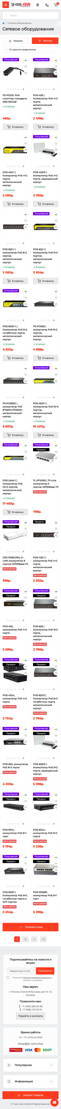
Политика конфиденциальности (37, 978)
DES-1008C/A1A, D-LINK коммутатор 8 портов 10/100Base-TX (15, 560)
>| (43, 939)
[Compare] (25, 72)
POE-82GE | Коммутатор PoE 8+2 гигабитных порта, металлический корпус (45, 702)
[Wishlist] (25, 66)
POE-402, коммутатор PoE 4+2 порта (15, 629)
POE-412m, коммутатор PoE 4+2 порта (15, 698)
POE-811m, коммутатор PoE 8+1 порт (14, 833)
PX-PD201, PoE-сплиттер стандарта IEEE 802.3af (15, 98)
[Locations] (37, 4)
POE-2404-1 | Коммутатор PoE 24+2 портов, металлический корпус (12, 487)
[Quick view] (25, 60)
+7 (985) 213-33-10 (32, 1009)
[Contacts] (47, 4)
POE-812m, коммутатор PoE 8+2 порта (45, 833)
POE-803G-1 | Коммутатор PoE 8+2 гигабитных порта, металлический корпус (15, 333)
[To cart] (15, 127)
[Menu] (5, 4)
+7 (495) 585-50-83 (32, 1006)
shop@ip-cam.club (30, 1043)
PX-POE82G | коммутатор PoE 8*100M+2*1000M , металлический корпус (13, 410)
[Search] (6, 15)
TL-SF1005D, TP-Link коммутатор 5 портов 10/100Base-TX (45, 483)
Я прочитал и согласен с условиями (31, 978)
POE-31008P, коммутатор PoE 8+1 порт (45, 895)
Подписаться (45, 971)
